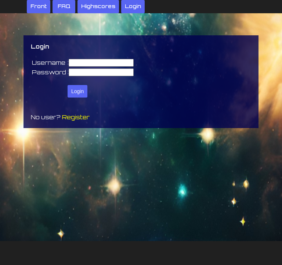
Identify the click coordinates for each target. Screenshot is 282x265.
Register (76, 117)
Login (133, 6)
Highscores (98, 6)
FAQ (64, 6)
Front (38, 6)
